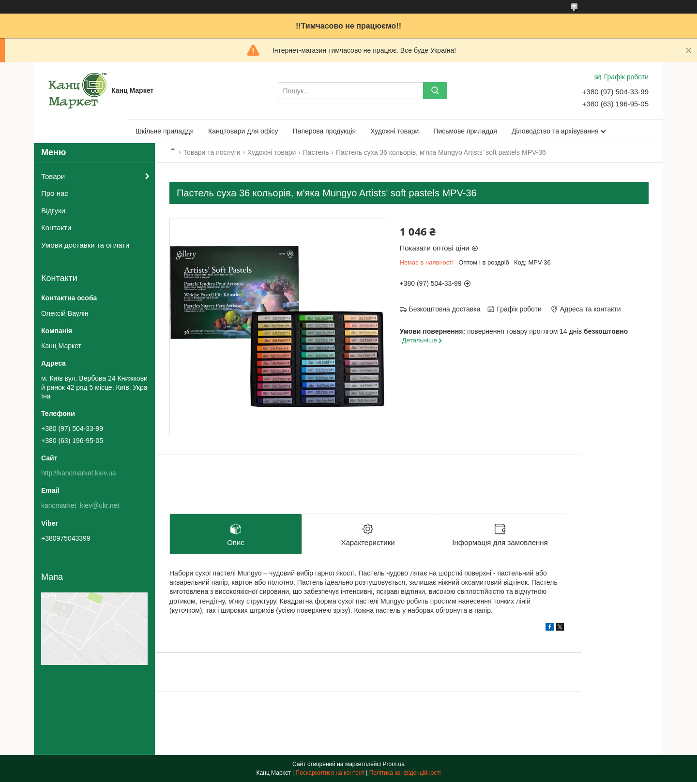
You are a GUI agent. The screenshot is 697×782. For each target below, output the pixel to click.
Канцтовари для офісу (243, 131)
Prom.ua (394, 764)
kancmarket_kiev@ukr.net (80, 505)
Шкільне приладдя (165, 131)
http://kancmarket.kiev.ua (78, 473)
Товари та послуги (211, 152)
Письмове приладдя (465, 131)
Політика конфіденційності (405, 772)
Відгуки (53, 211)
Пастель (316, 152)
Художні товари (394, 131)
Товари (53, 176)
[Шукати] (435, 90)
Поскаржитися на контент (330, 772)
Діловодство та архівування (555, 131)
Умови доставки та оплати (85, 245)
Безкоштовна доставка (445, 309)
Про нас (54, 193)
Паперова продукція (324, 131)
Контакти (56, 227)
